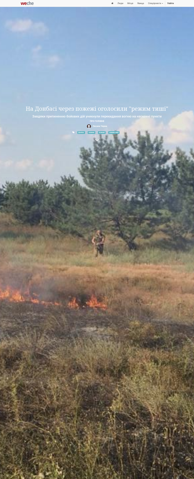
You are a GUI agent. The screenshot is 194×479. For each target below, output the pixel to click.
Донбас (81, 133)
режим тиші (114, 133)
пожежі (102, 133)
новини (91, 133)
